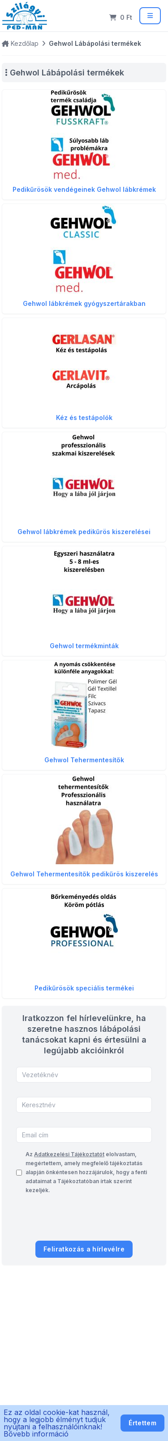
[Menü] (150, 15)
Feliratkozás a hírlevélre (84, 1249)
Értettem (142, 1423)
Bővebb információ (36, 1433)
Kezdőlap (20, 43)
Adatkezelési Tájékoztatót (69, 1154)
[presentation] (84, 1219)
